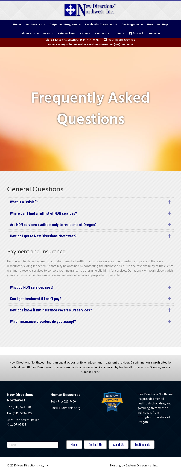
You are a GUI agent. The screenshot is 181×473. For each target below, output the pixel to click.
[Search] (32, 445)
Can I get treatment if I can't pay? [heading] (35, 299)
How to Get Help (157, 24)
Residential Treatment (99, 24)
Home (17, 24)
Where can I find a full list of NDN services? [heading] (43, 213)
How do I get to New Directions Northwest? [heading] (43, 236)
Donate (119, 33)
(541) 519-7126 (89, 40)
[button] (44, 24)
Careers (85, 33)
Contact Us (102, 33)
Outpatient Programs (63, 24)
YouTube (154, 33)
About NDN (28, 33)
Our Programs (130, 24)
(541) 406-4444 (123, 44)
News (46, 33)
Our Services (34, 24)
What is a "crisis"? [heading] (24, 202)
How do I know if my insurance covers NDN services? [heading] (51, 310)
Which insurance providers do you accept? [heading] (43, 321)
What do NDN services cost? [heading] (32, 287)
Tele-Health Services (119, 40)
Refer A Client (66, 33)
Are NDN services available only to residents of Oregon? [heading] (53, 225)
